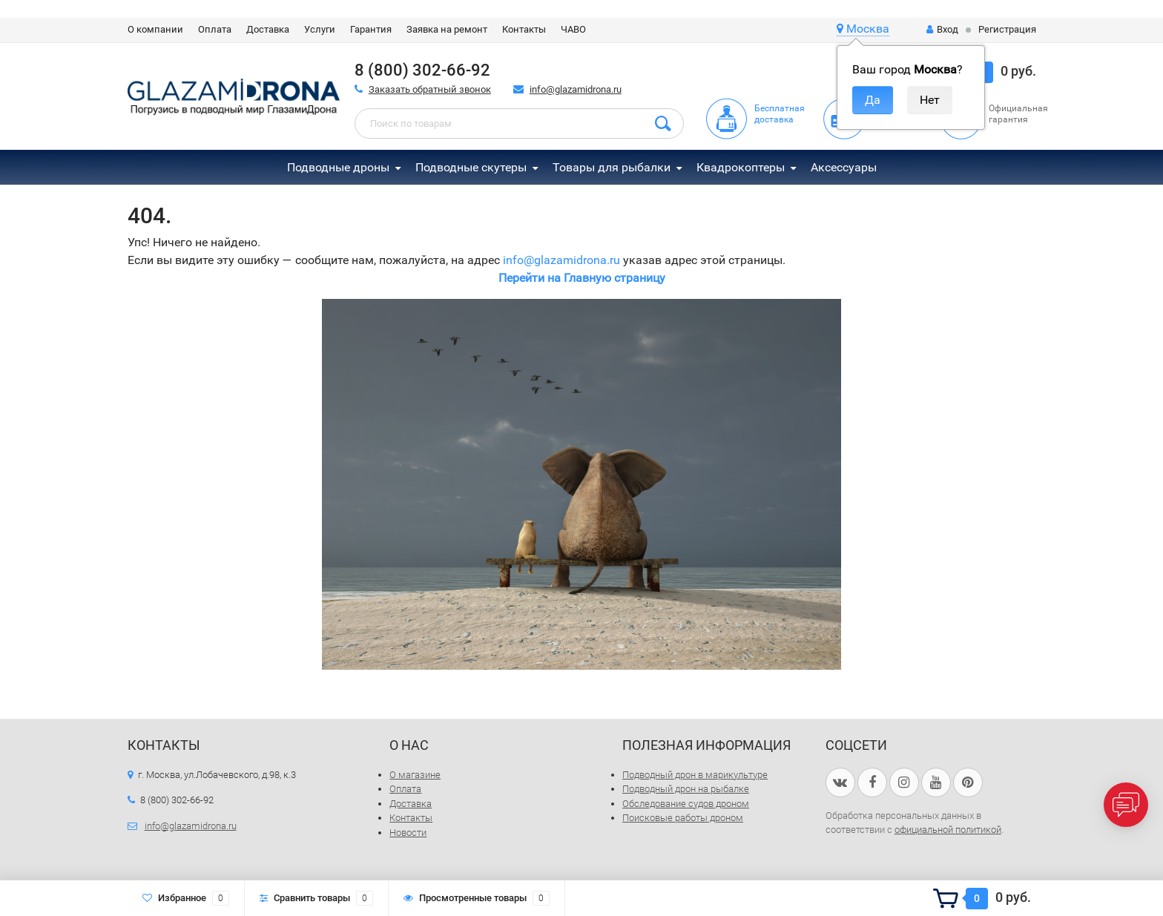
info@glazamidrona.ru (576, 89)
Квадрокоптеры (740, 167)
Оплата (214, 29)
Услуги (319, 29)
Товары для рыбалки (612, 167)
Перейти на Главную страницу (581, 278)
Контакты (524, 29)
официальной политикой (948, 829)
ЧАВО (573, 29)
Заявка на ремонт (446, 29)
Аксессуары (844, 167)
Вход (942, 29)
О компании (155, 29)
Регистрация (1007, 29)
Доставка (267, 29)
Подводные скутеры (471, 167)
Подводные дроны (338, 167)
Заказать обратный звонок (430, 89)
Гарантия (371, 29)
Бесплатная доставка (779, 114)
